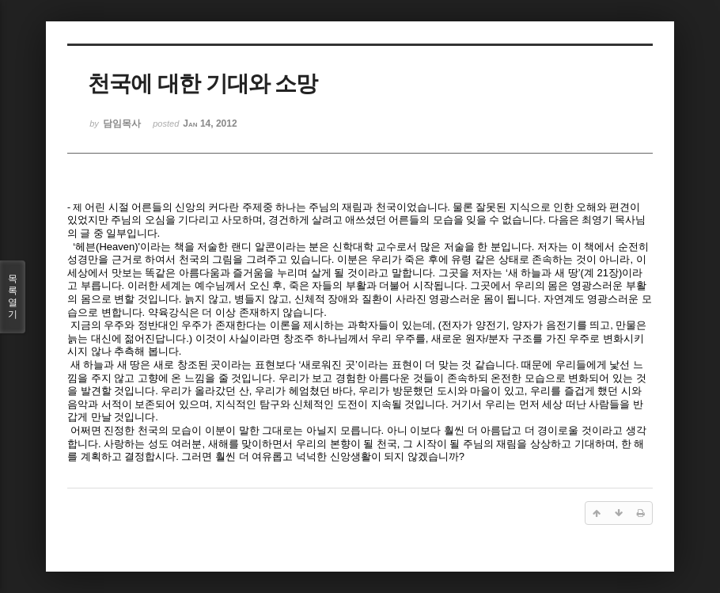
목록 (12, 297)
